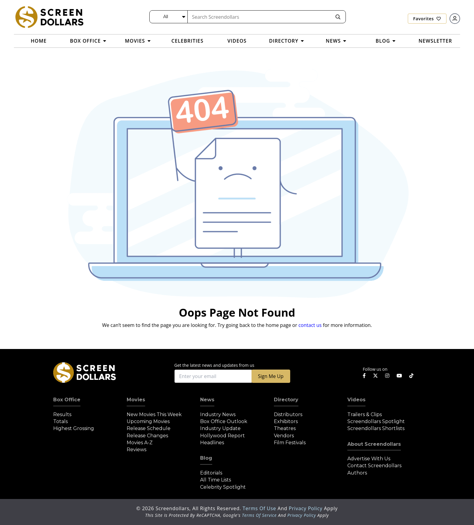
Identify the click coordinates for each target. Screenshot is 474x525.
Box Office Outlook (223, 421)
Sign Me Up (270, 376)
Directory (286, 400)
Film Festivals (290, 442)
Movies (136, 400)
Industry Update (220, 428)
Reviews (136, 449)
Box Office (66, 400)
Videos (356, 400)
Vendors (284, 436)
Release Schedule (148, 428)
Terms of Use (260, 508)
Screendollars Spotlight (376, 421)
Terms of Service (259, 515)
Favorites (427, 18)
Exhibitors (286, 421)
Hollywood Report (222, 436)
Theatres (285, 428)
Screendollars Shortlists (375, 428)
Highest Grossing (73, 428)
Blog (206, 458)
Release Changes (147, 436)
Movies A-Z (140, 442)
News (207, 400)
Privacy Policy (306, 508)
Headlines (212, 442)
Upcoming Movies (148, 421)
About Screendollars (374, 444)
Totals (60, 421)
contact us (310, 325)
